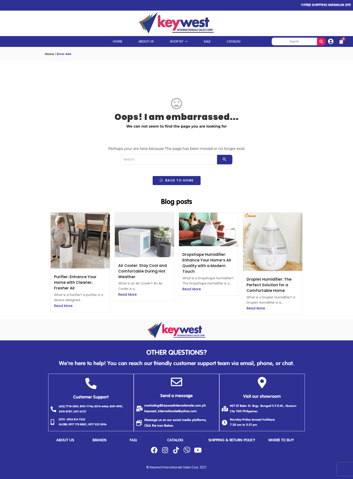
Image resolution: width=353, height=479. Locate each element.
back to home (177, 180)
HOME (117, 41)
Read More (63, 305)
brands (99, 440)
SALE (207, 41)
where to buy (281, 440)
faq (133, 440)
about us (65, 440)
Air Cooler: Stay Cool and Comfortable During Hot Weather (142, 271)
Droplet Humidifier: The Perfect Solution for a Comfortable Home (269, 285)
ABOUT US (146, 41)
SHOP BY (179, 41)
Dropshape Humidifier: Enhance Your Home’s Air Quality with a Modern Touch (206, 263)
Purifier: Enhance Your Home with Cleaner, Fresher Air (75, 282)
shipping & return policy (231, 440)
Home (49, 54)
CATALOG (234, 41)
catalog (175, 440)
